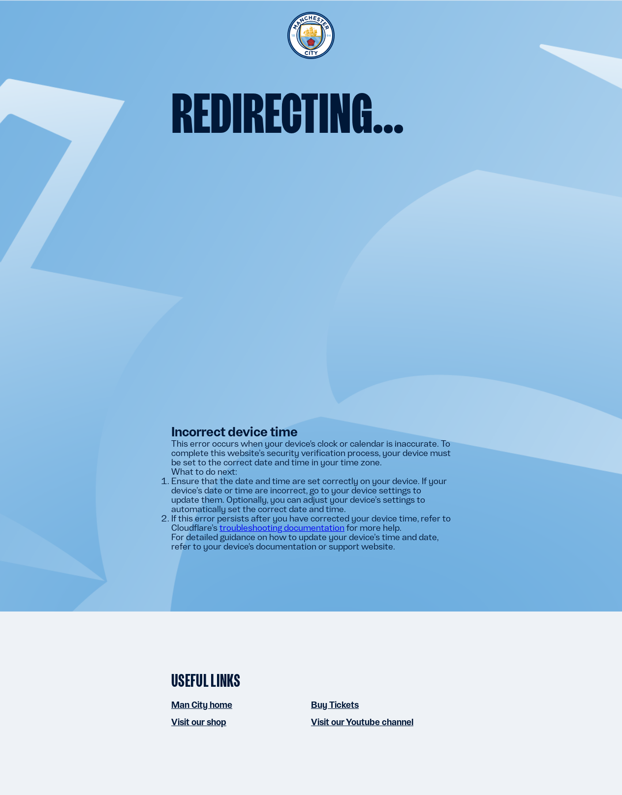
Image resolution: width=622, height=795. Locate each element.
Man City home (201, 704)
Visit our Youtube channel (362, 722)
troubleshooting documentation (281, 527)
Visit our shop (198, 722)
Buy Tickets (335, 704)
